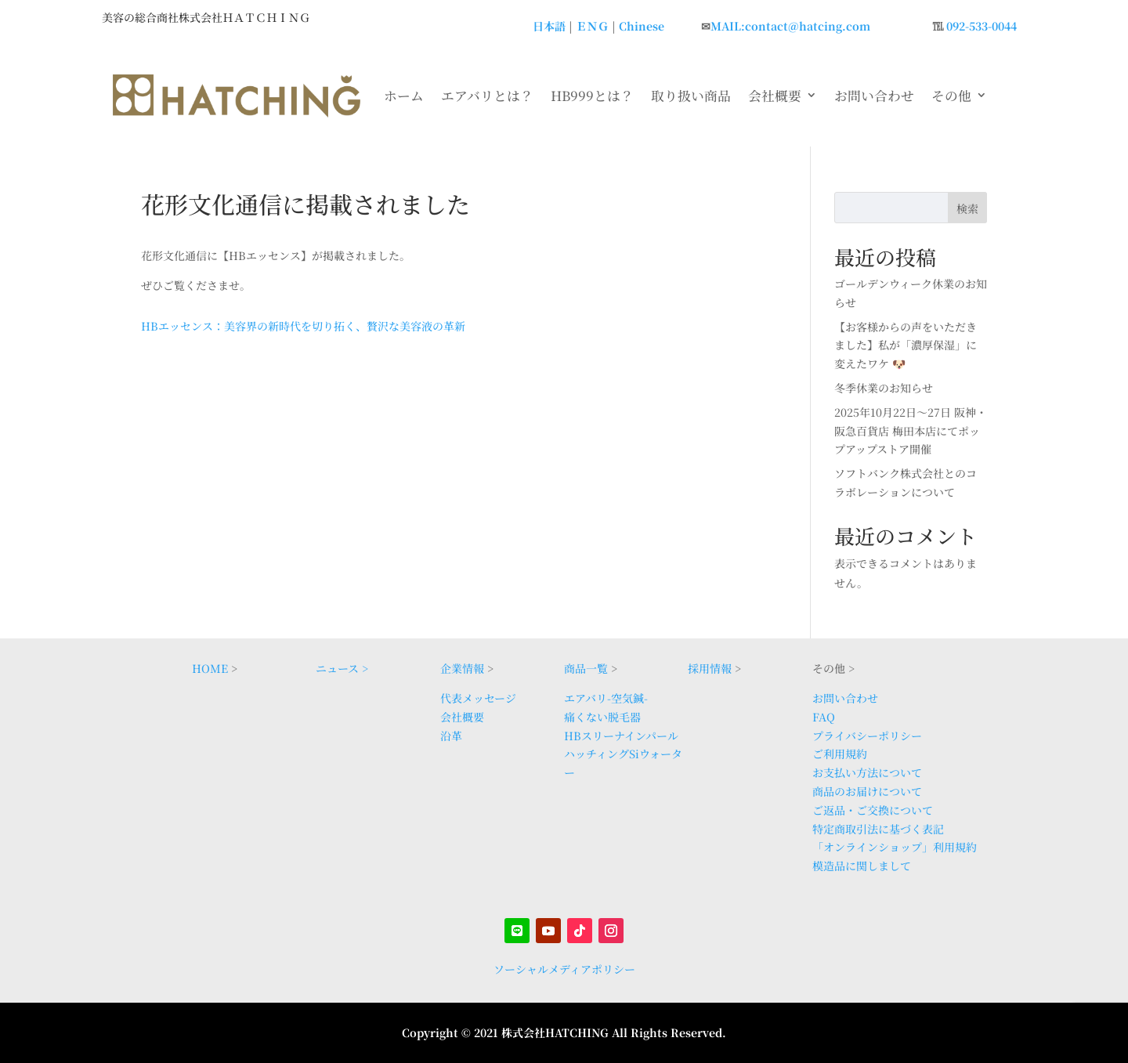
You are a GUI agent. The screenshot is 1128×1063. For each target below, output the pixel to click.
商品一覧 (586, 668)
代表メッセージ (478, 698)
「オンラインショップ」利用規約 (894, 847)
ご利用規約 (839, 753)
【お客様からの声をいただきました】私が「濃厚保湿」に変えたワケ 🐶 (905, 345)
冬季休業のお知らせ (883, 388)
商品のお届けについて (867, 791)
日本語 (549, 26)
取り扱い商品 (691, 95)
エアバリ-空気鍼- (606, 698)
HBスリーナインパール (621, 735)
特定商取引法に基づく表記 (878, 829)
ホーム (404, 95)
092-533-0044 (981, 26)
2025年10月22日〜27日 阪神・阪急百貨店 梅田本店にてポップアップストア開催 (910, 430)
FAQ (823, 717)
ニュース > (342, 668)
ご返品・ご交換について (872, 810)
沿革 (451, 735)
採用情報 (710, 668)
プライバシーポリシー (867, 735)
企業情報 (462, 668)
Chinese (641, 26)
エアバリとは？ (487, 95)
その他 (951, 95)
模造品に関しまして (861, 865)
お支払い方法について (867, 772)
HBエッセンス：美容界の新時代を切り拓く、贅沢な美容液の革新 (303, 326)
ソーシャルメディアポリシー (564, 969)
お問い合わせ (874, 95)
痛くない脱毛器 (602, 717)
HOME (210, 668)
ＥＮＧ (592, 26)
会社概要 (774, 95)
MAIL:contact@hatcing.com (790, 26)
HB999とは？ (592, 95)
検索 (967, 208)
